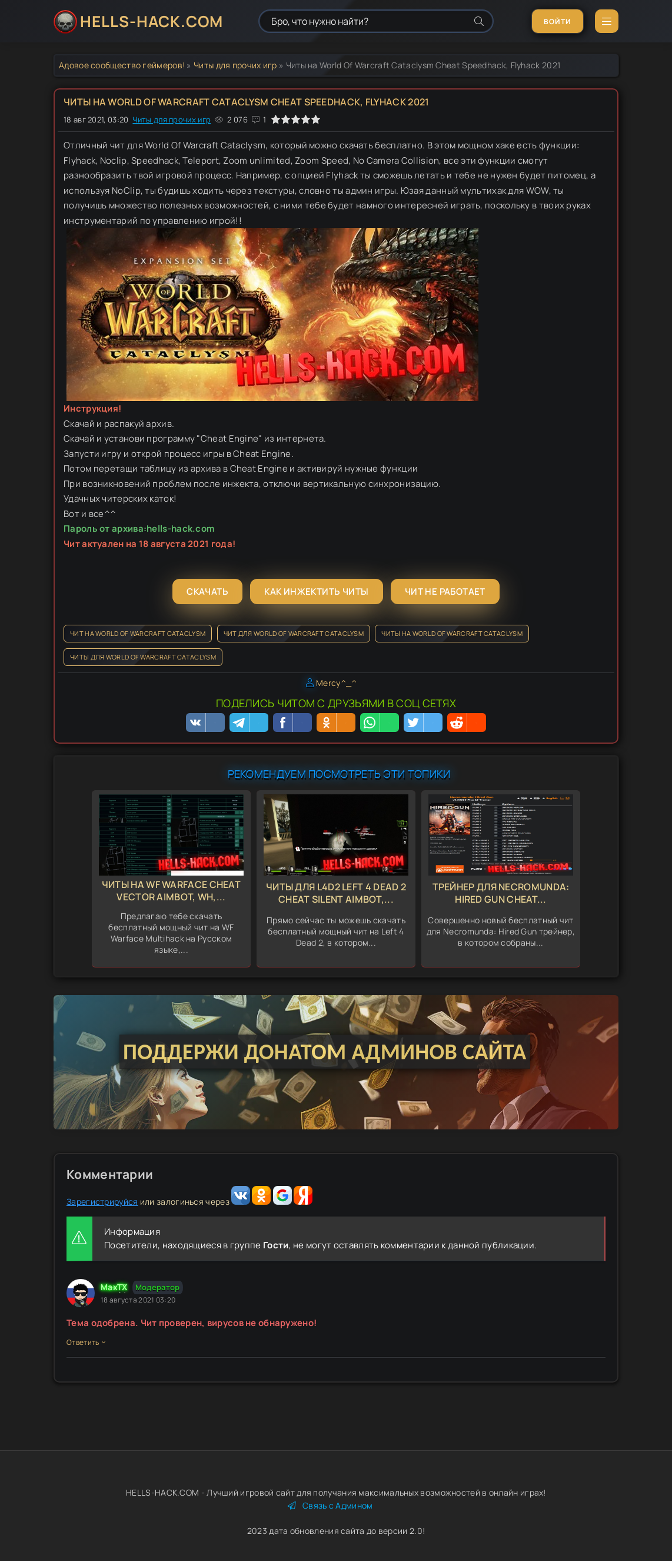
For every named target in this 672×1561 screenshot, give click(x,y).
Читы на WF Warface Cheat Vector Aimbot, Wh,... (171, 890)
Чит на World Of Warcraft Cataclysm (137, 633)
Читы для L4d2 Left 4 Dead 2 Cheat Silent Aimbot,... (336, 893)
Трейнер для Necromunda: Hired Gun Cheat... (501, 893)
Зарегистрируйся (102, 1201)
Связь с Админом (330, 1505)
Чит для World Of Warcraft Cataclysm (294, 633)
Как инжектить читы (316, 591)
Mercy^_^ (336, 682)
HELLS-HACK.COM (151, 21)
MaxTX (114, 1286)
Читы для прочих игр (235, 65)
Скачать (207, 591)
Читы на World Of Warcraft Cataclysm (452, 633)
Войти (557, 21)
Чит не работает (445, 591)
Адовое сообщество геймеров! (122, 65)
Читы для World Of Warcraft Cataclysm (143, 656)
